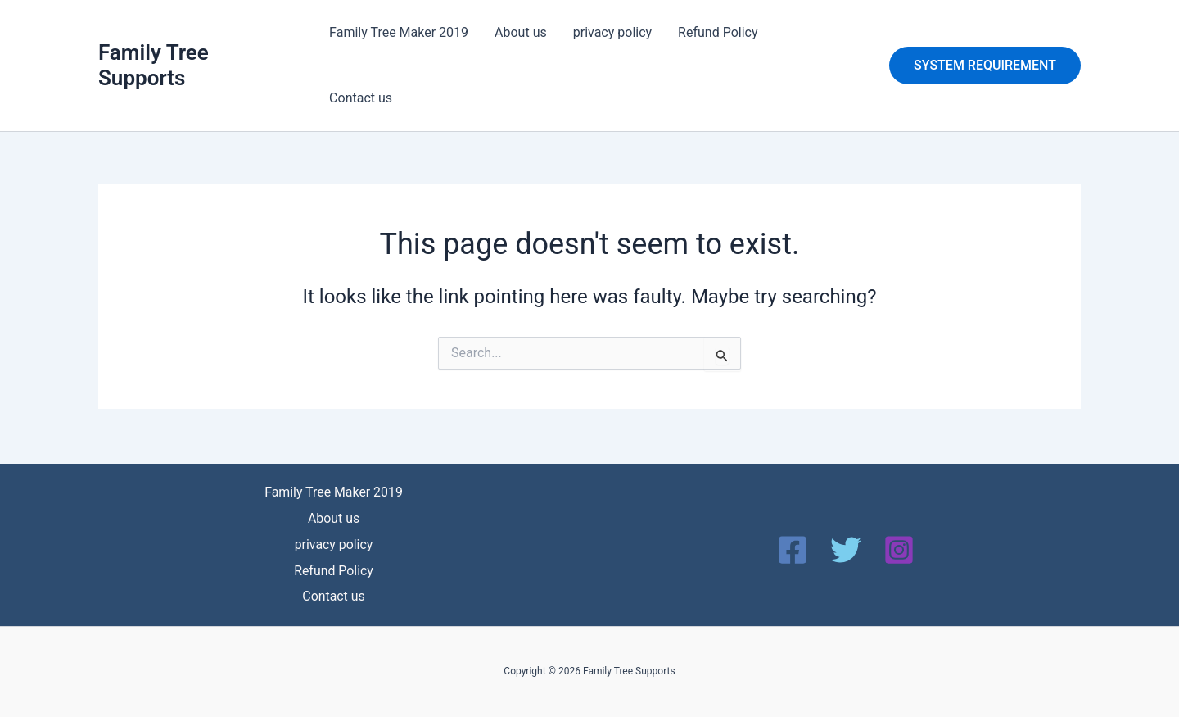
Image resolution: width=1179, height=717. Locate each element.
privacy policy (612, 32)
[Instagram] (899, 547)
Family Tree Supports (153, 65)
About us (521, 32)
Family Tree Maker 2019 (398, 32)
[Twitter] (845, 547)
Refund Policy (717, 32)
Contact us (360, 98)
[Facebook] (792, 547)
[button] (985, 65)
